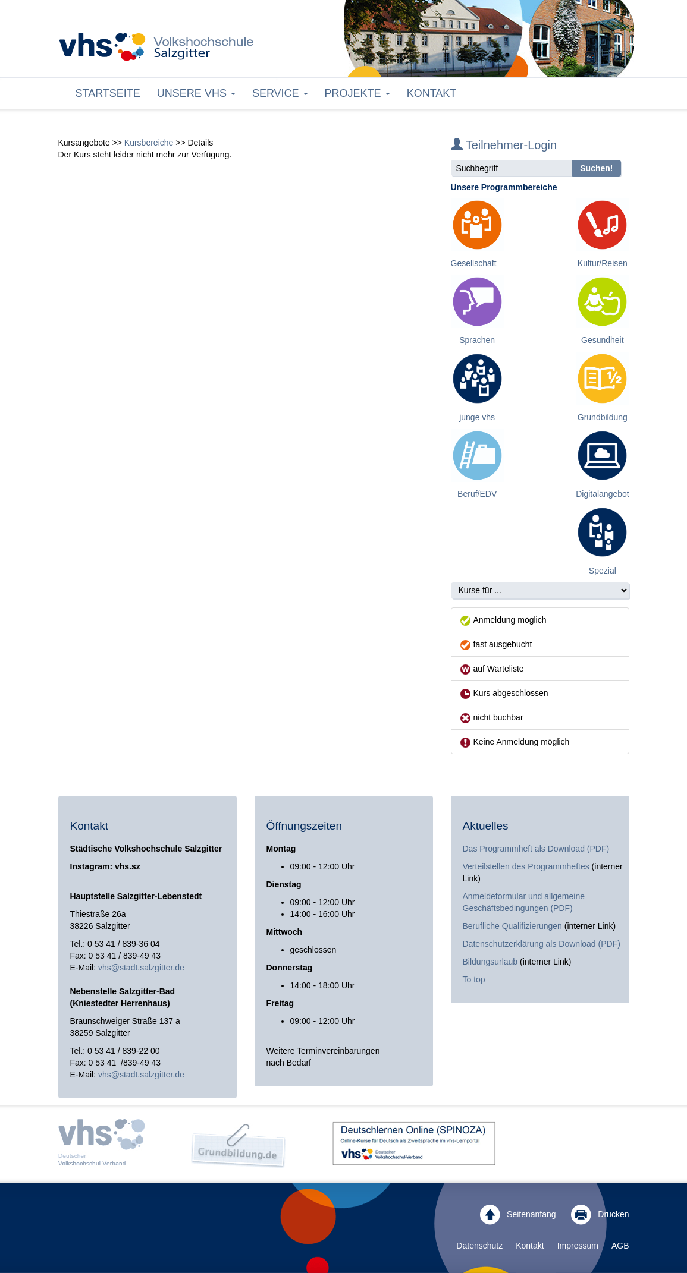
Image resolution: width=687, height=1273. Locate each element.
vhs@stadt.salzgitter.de (141, 967)
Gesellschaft (474, 263)
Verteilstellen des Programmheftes (526, 866)
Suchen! (596, 168)
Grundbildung (603, 417)
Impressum (577, 1245)
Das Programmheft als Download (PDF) (536, 848)
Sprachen (477, 340)
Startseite (108, 93)
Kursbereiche (149, 142)
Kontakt (432, 93)
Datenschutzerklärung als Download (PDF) (541, 944)
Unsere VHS (196, 93)
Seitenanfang (518, 1215)
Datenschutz (479, 1245)
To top (474, 979)
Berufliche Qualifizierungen (513, 926)
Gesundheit (602, 340)
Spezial (602, 570)
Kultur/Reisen (603, 263)
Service (280, 93)
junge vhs (477, 417)
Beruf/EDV (477, 494)
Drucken (600, 1215)
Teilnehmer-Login (504, 145)
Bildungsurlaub (490, 961)
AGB (620, 1245)
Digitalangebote (604, 494)
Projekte (357, 93)
